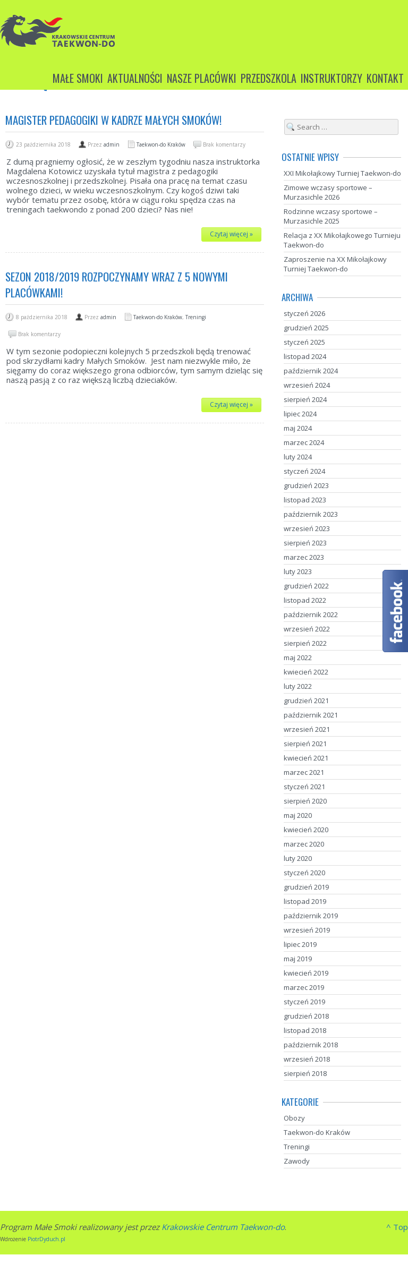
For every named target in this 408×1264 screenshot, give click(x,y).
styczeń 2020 (304, 872)
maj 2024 (298, 428)
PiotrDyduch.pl (46, 1239)
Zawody (297, 1161)
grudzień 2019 (306, 887)
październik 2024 (311, 370)
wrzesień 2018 (307, 1059)
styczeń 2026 (304, 313)
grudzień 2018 (306, 1016)
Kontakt (385, 78)
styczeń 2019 (304, 1001)
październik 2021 (311, 715)
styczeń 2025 (304, 342)
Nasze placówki (201, 78)
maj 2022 (298, 657)
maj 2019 (298, 958)
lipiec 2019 (300, 944)
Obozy (294, 1118)
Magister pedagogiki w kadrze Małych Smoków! (113, 120)
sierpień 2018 (305, 1073)
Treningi (195, 317)
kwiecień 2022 (306, 672)
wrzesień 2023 (307, 528)
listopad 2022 (305, 600)
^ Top (397, 1227)
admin (112, 144)
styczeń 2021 (304, 786)
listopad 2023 (305, 500)
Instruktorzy (331, 78)
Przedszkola (268, 78)
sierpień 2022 (305, 643)
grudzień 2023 (306, 485)
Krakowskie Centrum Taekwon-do (223, 1227)
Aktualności (135, 78)
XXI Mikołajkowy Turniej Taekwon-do (342, 173)
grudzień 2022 (306, 586)
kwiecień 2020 (306, 829)
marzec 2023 (304, 557)
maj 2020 (298, 815)
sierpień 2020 (305, 801)
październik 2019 (311, 915)
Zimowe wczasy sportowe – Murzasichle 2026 (328, 192)
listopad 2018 (305, 1030)
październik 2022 (311, 614)
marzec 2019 (304, 987)
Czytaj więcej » (231, 233)
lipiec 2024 (300, 414)
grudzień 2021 (306, 700)
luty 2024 (298, 457)
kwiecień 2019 (306, 973)
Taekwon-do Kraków (161, 144)
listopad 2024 (305, 356)
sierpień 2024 (305, 399)
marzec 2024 (304, 442)
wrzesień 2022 (307, 629)
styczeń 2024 (304, 471)
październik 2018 (311, 1044)
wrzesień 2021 (307, 729)
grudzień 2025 (306, 327)
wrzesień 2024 (307, 385)
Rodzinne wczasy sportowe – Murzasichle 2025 (331, 216)
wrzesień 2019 (307, 930)
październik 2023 (311, 514)
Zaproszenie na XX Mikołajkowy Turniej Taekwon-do (335, 264)
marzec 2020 (304, 844)
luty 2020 (298, 858)
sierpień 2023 (305, 543)
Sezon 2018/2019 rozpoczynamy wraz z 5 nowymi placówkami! (116, 284)
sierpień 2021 (305, 743)
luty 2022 (298, 686)
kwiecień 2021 (306, 758)
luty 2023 (298, 571)
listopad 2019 (305, 901)
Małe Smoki (78, 78)
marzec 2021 (304, 772)
